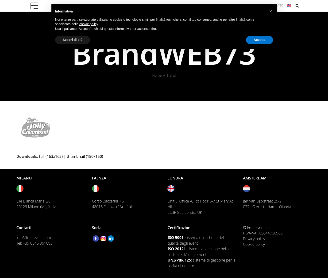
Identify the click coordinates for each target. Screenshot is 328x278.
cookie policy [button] (88, 24)
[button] (270, 11)
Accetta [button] (260, 40)
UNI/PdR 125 (179, 260)
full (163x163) (51, 156)
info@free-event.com (33, 237)
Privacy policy (254, 238)
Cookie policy (254, 244)
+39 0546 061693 (38, 243)
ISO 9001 (175, 237)
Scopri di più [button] (73, 40)
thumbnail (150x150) (85, 156)
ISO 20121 (176, 248)
